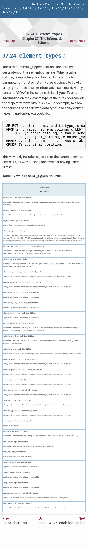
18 (17, 12)
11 (53, 8)
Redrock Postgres (45, 4)
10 (47, 8)
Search (66, 4)
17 (11, 12)
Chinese (80, 4)
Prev (6, 41)
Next (82, 41)
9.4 (24, 8)
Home (73, 41)
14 (73, 8)
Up (13, 41)
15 (79, 8)
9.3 (17, 8)
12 (60, 8)
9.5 (32, 8)
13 (66, 8)
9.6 (39, 8)
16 (4, 12)
